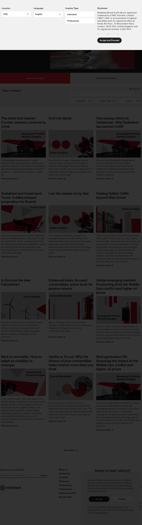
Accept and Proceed (109, 40)
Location (6, 8)
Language (38, 8)
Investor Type (71, 8)
